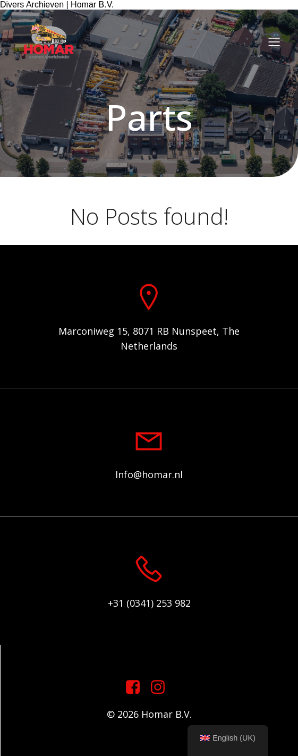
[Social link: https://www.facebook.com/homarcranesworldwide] (136, 687)
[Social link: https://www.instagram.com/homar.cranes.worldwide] (161, 687)
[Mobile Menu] (274, 41)
